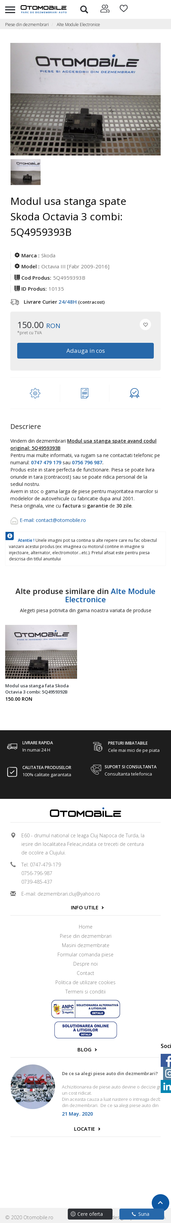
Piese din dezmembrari (27, 24)
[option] (25, 172)
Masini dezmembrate (85, 945)
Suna (140, 1214)
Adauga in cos (85, 350)
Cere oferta (90, 1214)
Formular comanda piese (85, 954)
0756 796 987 (87, 462)
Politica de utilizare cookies (85, 982)
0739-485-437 (36, 881)
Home (86, 926)
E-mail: (28, 520)
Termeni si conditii (85, 991)
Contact (85, 973)
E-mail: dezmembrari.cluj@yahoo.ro (60, 893)
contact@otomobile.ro (61, 520)
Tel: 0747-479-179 (41, 864)
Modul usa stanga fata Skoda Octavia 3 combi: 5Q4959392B (37, 689)
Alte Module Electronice (78, 24)
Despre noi (85, 963)
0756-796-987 (36, 873)
